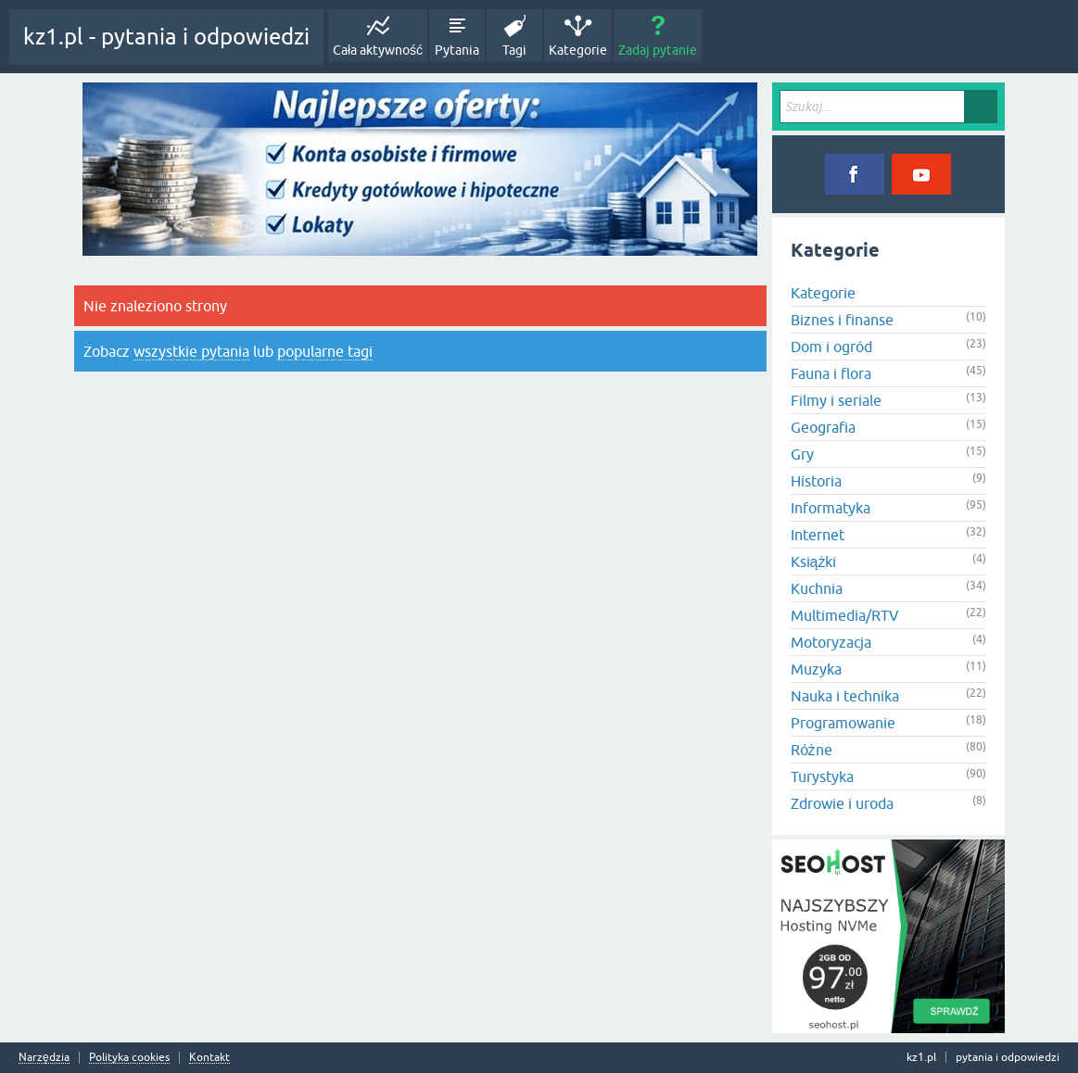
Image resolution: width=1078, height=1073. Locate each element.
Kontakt (209, 1058)
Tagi (514, 50)
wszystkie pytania (191, 351)
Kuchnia (817, 588)
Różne (811, 749)
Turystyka (822, 776)
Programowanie (843, 722)
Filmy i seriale (836, 400)
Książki (814, 561)
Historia (816, 481)
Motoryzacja (831, 642)
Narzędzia (44, 1058)
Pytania (457, 50)
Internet (817, 534)
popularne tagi (325, 351)
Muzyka (816, 669)
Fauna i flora (831, 373)
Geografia (823, 427)
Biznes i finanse (842, 319)
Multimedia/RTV (845, 615)
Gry (802, 454)
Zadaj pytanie (657, 50)
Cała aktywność (378, 50)
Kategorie (578, 50)
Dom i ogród (831, 346)
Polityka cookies (129, 1058)
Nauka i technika (845, 696)
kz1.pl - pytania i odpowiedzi (166, 36)
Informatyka (830, 507)
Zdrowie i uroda (842, 803)
